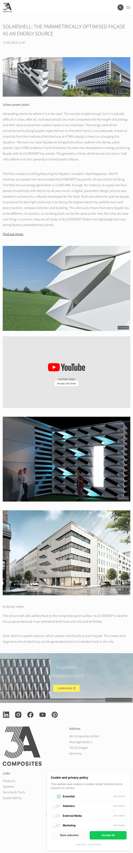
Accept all (108, 835)
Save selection (69, 835)
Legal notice (81, 844)
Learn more (64, 688)
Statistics (69, 806)
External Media (72, 815)
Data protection (94, 844)
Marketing (69, 825)
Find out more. (13, 234)
